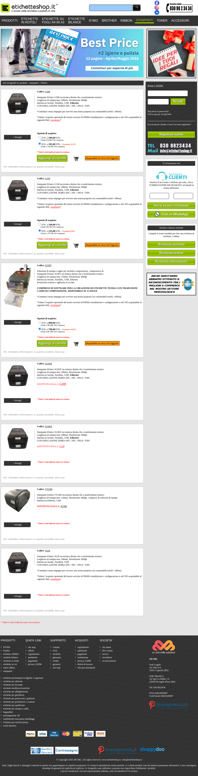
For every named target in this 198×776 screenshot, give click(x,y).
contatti (56, 647)
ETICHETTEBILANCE (76, 20)
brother (6, 650)
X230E (64, 506)
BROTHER (109, 20)
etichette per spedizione (14, 705)
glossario (57, 657)
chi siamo (106, 647)
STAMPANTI (144, 20)
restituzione (82, 657)
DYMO (93, 20)
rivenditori (107, 657)
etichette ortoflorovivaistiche (16, 688)
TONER (162, 20)
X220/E (48, 363)
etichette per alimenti (12, 681)
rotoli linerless (9, 725)
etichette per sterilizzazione (15, 722)
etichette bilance (10, 657)
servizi (105, 654)
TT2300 (49, 489)
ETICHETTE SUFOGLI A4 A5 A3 (53, 20)
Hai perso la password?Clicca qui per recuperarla (159, 113)
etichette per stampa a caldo (16, 708)
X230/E (48, 426)
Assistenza (55, 120)
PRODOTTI (10, 20)
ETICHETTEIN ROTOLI (29, 20)
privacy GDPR (35, 664)
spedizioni (32, 657)
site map (32, 647)
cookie (56, 661)
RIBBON (126, 20)
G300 (47, 91)
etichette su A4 (10, 664)
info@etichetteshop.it (132, 759)
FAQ (55, 650)
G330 (47, 178)
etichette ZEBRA (11, 654)
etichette (57, 654)
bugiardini (8, 712)
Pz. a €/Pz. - (57, 145)
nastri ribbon (9, 667)
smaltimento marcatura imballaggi (19, 719)
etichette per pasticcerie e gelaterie (19, 698)
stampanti (7, 671)
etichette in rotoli (11, 661)
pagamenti (33, 661)
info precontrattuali (86, 667)
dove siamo (107, 650)
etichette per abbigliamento (15, 691)
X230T (48, 265)
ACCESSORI (180, 20)
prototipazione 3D (11, 715)
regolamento (33, 654)
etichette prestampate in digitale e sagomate (23, 678)
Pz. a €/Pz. (50, 138)
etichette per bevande (13, 684)
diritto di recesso (85, 664)
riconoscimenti (109, 661)
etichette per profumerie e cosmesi (19, 702)
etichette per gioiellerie (13, 695)
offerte (31, 650)
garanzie (57, 664)
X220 (47, 550)
